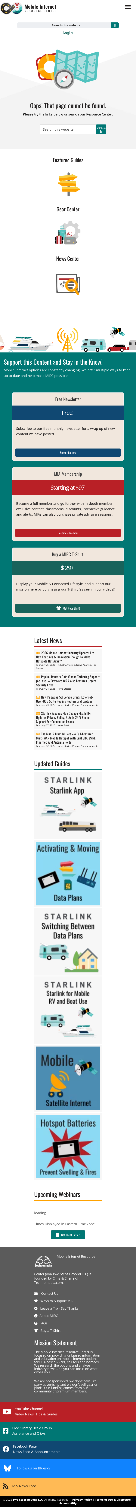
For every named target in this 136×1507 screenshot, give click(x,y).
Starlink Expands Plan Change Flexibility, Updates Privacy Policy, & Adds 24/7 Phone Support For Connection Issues (63, 717)
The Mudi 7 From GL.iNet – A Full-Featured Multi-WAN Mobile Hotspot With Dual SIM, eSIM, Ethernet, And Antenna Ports (65, 738)
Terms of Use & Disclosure (113, 1499)
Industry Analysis (66, 664)
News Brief (63, 725)
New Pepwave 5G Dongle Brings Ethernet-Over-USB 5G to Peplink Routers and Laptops (64, 699)
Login (68, 32)
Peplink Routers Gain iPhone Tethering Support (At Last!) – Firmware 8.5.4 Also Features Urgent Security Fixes (68, 680)
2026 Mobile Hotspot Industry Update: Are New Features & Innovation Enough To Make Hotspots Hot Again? (65, 656)
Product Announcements (85, 705)
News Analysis (83, 664)
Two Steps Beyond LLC (28, 1499)
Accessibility (68, 1503)
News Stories (64, 688)
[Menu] (128, 7)
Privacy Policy (82, 1499)
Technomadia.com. (49, 1282)
